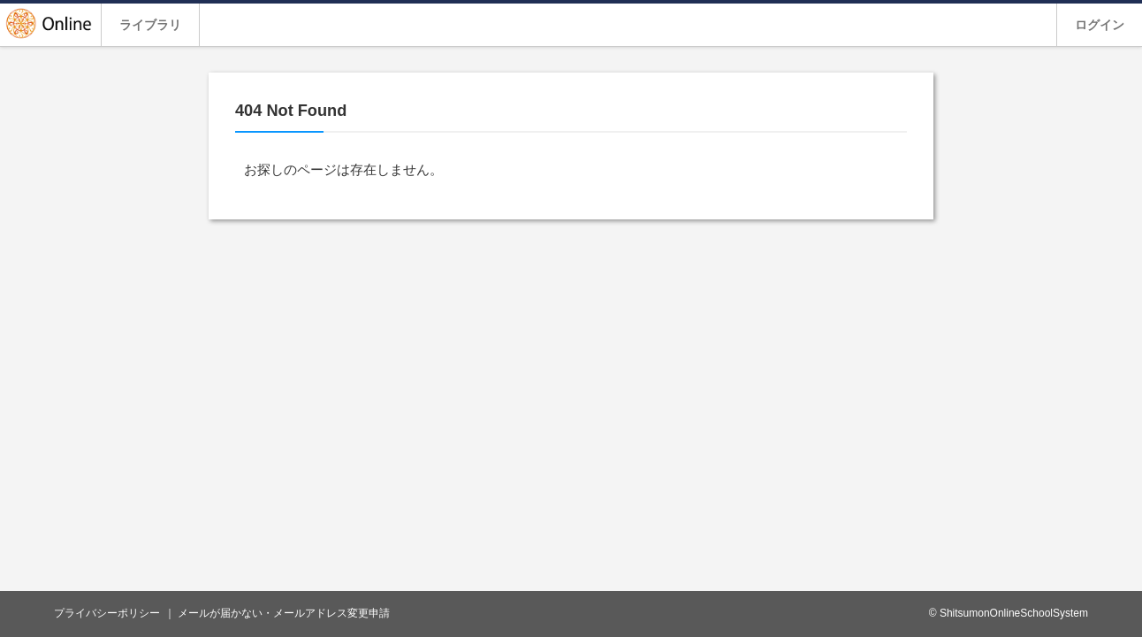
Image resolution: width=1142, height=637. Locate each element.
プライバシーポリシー (107, 613)
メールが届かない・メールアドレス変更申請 (284, 613)
